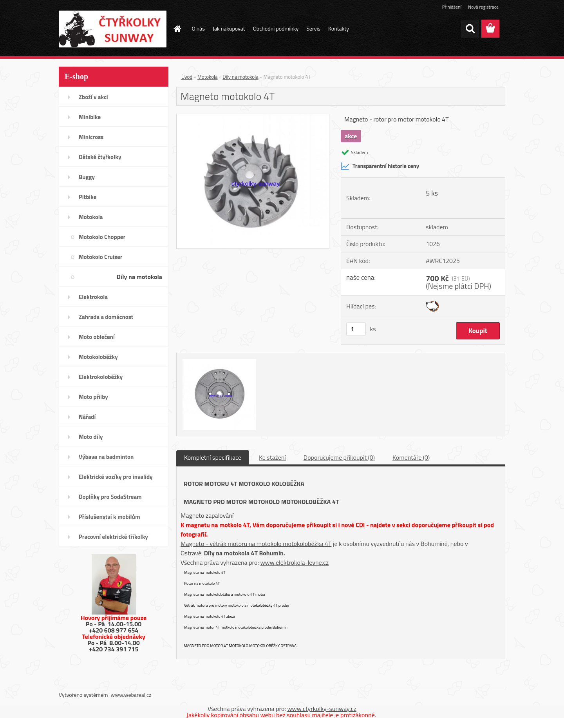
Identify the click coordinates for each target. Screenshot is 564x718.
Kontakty (338, 28)
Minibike (90, 116)
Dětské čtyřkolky (100, 156)
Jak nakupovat (229, 28)
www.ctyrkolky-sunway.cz (321, 708)
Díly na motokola (139, 276)
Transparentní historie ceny (380, 166)
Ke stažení (272, 457)
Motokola (91, 216)
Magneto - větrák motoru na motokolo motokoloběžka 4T (256, 543)
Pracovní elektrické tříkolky (113, 536)
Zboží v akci (93, 97)
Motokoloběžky (98, 356)
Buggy (87, 176)
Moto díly (91, 436)
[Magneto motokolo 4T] (253, 117)
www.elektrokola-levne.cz (294, 562)
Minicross (91, 136)
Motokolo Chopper (102, 236)
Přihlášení (451, 7)
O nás (198, 28)
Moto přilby (93, 396)
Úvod (186, 77)
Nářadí (87, 416)
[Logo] (112, 29)
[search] (470, 29)
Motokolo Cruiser (100, 256)
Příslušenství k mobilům (109, 516)
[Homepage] (177, 29)
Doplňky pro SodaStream (110, 496)
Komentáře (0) (411, 457)
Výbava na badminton (106, 456)
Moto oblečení (97, 336)
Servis (313, 28)
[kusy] (356, 329)
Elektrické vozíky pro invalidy (116, 476)
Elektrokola (93, 296)
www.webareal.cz (131, 695)
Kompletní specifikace (212, 457)
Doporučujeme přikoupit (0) (339, 457)
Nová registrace (483, 7)
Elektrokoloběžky (101, 376)
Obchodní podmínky (276, 28)
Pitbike (87, 196)
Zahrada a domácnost (106, 316)
